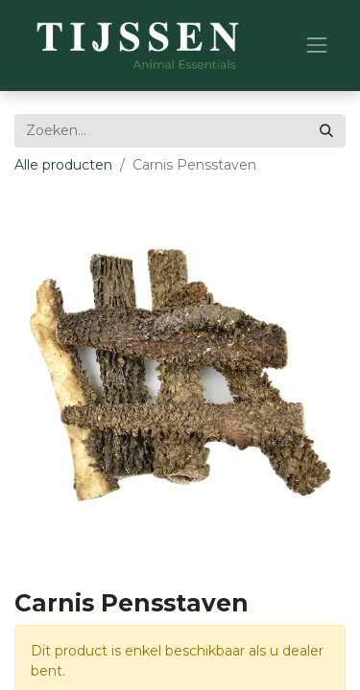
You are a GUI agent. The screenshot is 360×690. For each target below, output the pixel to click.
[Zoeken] (326, 131)
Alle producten (63, 164)
